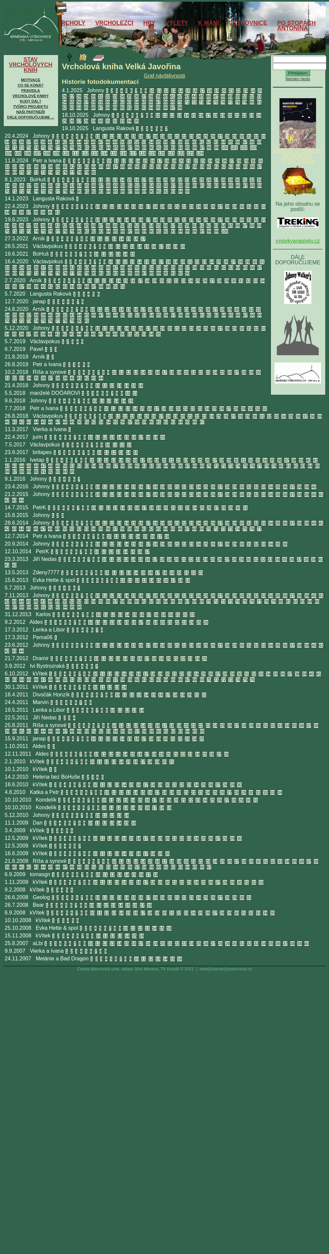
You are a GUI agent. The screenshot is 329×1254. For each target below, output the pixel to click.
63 (129, 102)
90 (122, 107)
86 (93, 107)
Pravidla (30, 91)
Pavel (36, 349)
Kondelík (46, 800)
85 (86, 107)
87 (100, 107)
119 (152, 153)
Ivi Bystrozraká (47, 666)
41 (172, 96)
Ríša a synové (49, 372)
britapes (42, 452)
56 (78, 102)
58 (93, 102)
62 (122, 102)
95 (158, 107)
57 (86, 102)
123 (190, 153)
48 (223, 96)
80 (252, 102)
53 (259, 96)
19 (216, 90)
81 (259, 102)
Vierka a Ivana (50, 429)
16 (195, 90)
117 (133, 153)
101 (234, 147)
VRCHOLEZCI (114, 23)
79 (244, 102)
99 (216, 147)
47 (215, 96)
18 (209, 90)
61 (115, 102)
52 (252, 96)
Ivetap (37, 460)
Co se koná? (31, 85)
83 (71, 107)
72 (194, 102)
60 (107, 102)
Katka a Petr (44, 792)
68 (165, 102)
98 (179, 107)
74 (208, 102)
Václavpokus (48, 246)
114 (104, 153)
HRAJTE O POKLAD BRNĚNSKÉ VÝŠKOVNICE (297, 153)
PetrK (39, 507)
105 (18, 153)
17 (202, 90)
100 (224, 147)
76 (223, 102)
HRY (149, 23)
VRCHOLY (71, 23)
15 (187, 90)
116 (123, 153)
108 (46, 153)
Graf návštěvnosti (164, 76)
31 (100, 96)
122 (180, 153)
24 (253, 90)
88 (107, 107)
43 (187, 96)
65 (144, 102)
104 (8, 153)
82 (64, 107)
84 (78, 107)
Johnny (95, 90)
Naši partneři (30, 112)
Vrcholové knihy (31, 96)
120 (161, 153)
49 (230, 96)
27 (71, 96)
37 (144, 96)
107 (37, 153)
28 (78, 96)
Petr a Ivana (47, 160)
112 (85, 153)
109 (56, 153)
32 (107, 96)
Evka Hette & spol (54, 580)
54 (64, 102)
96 (165, 107)
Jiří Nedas (45, 559)
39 (158, 96)
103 (253, 147)
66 (151, 102)
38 (151, 96)
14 (180, 90)
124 (199, 153)
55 (71, 102)
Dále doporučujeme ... (30, 117)
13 (173, 90)
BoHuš (38, 179)
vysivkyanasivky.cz (297, 241)
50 (237, 96)
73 (201, 102)
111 (75, 153)
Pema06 (43, 637)
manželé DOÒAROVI (55, 393)
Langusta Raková (113, 128)
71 (187, 102)
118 (142, 153)
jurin (38, 437)
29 (86, 96)
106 (27, 153)
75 (215, 102)
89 (115, 107)
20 (224, 90)
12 (166, 90)
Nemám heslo (297, 79)
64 (136, 102)
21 (231, 90)
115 (113, 153)
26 (64, 96)
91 (129, 107)
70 (179, 102)
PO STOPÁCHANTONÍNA (296, 26)
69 (172, 102)
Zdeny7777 (46, 572)
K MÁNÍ (208, 23)
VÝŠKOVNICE (248, 23)
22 (238, 90)
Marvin (41, 702)
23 (245, 90)
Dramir (41, 658)
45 (201, 96)
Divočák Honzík (51, 694)
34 (122, 96)
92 (136, 107)
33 (115, 96)
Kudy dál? (30, 101)
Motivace (30, 80)
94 (151, 107)
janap (39, 301)
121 (171, 153)
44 (194, 96)
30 (93, 96)
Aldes (36, 622)
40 (165, 96)
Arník (39, 238)
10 (152, 90)
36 (136, 96)
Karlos (43, 614)
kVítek (40, 673)
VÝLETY (176, 23)
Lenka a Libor (49, 629)
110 (65, 153)
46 (208, 96)
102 (243, 147)
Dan (38, 823)
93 (144, 107)
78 (237, 102)
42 (179, 96)
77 (230, 102)
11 (159, 90)
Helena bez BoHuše (56, 777)
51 (244, 96)
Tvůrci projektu (30, 107)
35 (129, 96)
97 (172, 107)
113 (94, 153)
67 (158, 102)
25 (260, 90)
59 (100, 102)
